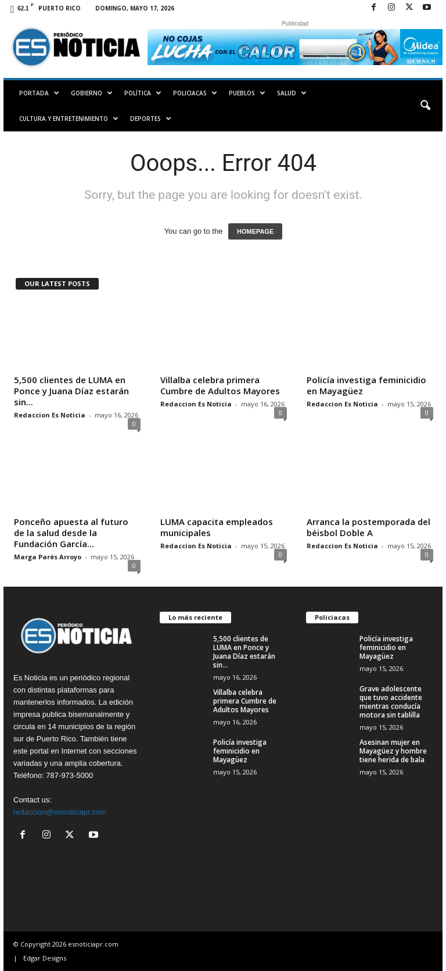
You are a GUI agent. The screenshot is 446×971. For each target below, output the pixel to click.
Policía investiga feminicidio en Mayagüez (366, 385)
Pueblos (247, 93)
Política (142, 93)
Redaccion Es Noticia (49, 414)
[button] (425, 106)
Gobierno (92, 93)
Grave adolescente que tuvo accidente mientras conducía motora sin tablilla (390, 702)
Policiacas (195, 93)
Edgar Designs (44, 958)
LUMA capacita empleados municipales (216, 527)
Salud (292, 93)
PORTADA (39, 93)
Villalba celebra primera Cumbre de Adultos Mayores (220, 385)
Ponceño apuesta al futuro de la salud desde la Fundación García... (71, 532)
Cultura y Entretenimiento (68, 118)
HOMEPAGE (255, 231)
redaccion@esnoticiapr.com (59, 812)
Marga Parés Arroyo (47, 556)
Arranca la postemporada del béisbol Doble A (368, 527)
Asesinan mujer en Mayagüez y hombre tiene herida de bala (393, 751)
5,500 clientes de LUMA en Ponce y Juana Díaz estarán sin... (71, 391)
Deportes (150, 118)
